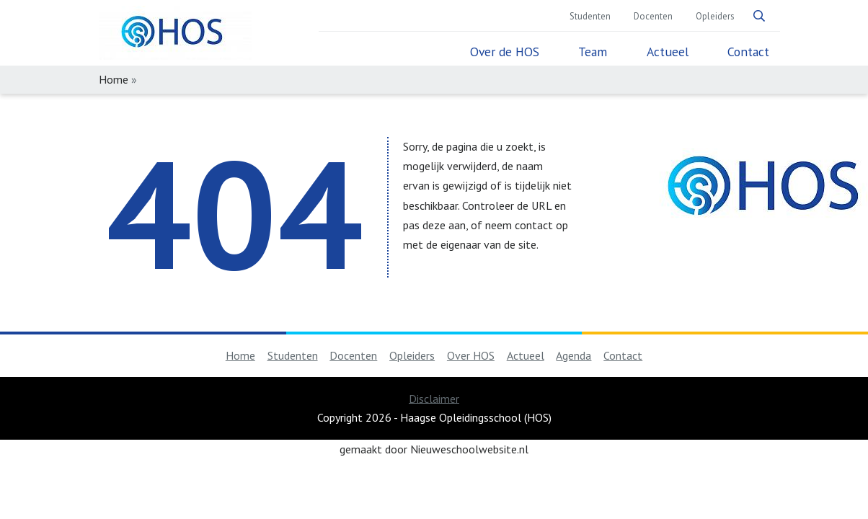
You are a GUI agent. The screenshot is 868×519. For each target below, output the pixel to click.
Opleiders (715, 16)
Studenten (590, 16)
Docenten (653, 16)
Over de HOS (504, 52)
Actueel (667, 52)
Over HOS (471, 355)
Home (240, 355)
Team (592, 52)
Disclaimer (434, 398)
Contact (748, 52)
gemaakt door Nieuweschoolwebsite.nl (434, 449)
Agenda (573, 355)
